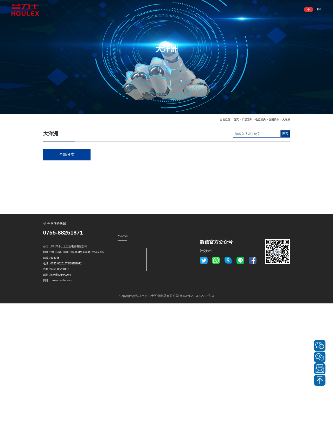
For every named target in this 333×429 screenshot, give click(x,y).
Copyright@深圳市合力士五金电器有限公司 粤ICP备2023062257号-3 (166, 421)
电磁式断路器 (58, 272)
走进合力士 (123, 9)
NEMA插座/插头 (60, 197)
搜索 (285, 133)
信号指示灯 (56, 294)
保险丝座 (55, 326)
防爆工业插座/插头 (61, 208)
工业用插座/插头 (60, 219)
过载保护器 (56, 261)
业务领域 (172, 9)
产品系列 (149, 9)
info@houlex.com (60, 400)
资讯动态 (195, 9)
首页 (236, 119)
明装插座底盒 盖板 (61, 304)
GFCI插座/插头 (59, 186)
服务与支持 (221, 9)
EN (319, 9)
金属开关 (55, 251)
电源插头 (260, 119)
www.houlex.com (62, 406)
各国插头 (274, 119)
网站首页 (98, 9)
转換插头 (55, 315)
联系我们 (246, 9)
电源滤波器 (56, 283)
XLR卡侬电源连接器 (62, 229)
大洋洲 (286, 119)
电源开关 (55, 240)
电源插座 (55, 165)
